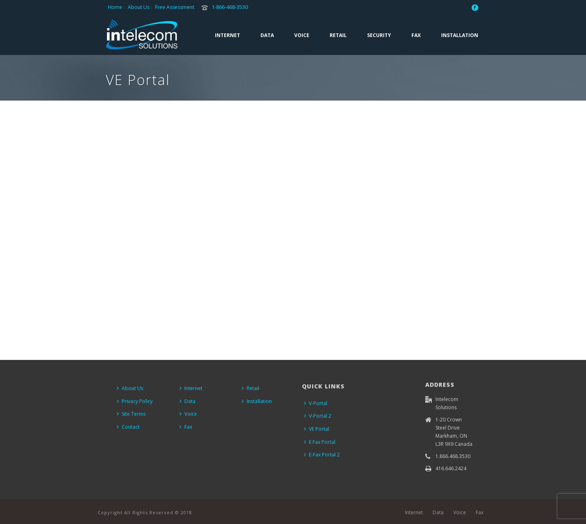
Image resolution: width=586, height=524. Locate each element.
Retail (338, 35)
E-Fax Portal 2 (322, 454)
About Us (130, 388)
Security (379, 35)
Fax (416, 35)
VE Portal (316, 428)
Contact (128, 426)
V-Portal (315, 403)
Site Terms (131, 413)
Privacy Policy (135, 401)
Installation (459, 35)
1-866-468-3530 (230, 7)
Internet (227, 35)
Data (267, 35)
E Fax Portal (319, 441)
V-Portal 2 (317, 415)
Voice (301, 35)
